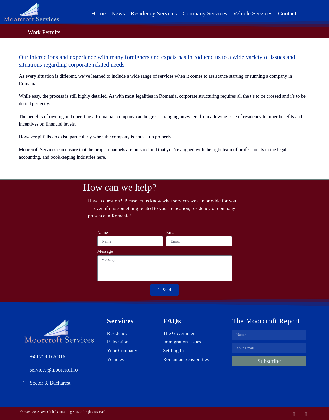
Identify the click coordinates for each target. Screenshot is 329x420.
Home (98, 13)
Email (171, 232)
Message (105, 251)
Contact (287, 13)
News (118, 13)
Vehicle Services (252, 13)
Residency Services (154, 13)
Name (102, 232)
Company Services (205, 13)
